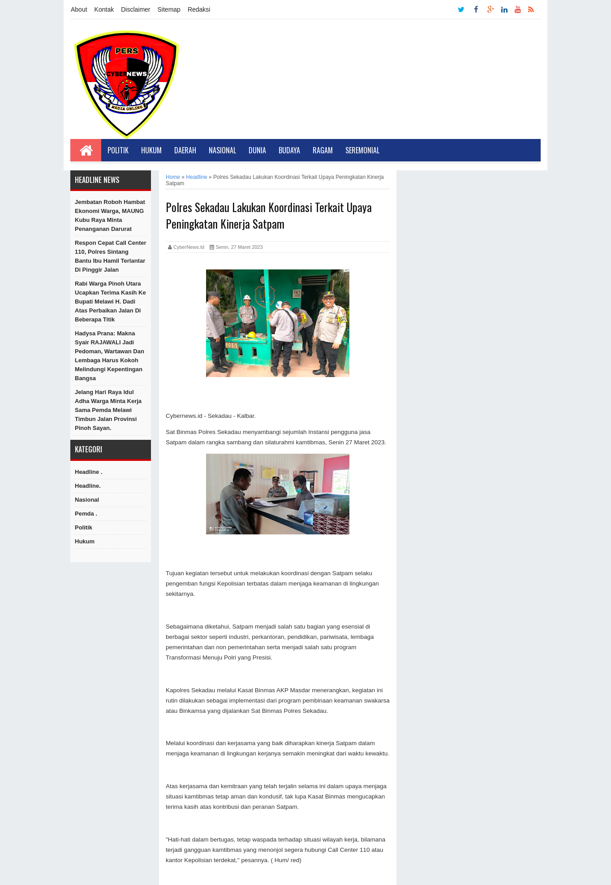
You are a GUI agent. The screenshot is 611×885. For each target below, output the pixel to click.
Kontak (104, 9)
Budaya (289, 150)
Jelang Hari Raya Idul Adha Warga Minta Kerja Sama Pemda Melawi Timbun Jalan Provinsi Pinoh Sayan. (108, 410)
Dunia (257, 150)
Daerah (185, 150)
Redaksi (199, 9)
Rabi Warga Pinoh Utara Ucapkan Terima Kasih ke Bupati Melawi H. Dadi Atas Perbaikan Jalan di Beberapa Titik (110, 301)
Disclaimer (135, 9)
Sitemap (169, 9)
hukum (85, 541)
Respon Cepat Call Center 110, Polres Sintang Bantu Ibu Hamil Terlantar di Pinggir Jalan (110, 256)
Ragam (323, 150)
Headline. (88, 485)
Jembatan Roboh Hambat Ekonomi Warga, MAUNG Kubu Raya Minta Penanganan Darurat (110, 215)
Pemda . (86, 513)
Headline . (88, 472)
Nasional (222, 150)
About (79, 9)
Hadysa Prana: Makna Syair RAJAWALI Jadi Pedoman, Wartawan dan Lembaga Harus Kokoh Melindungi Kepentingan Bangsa (109, 356)
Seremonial (362, 150)
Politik (118, 150)
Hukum (151, 150)
